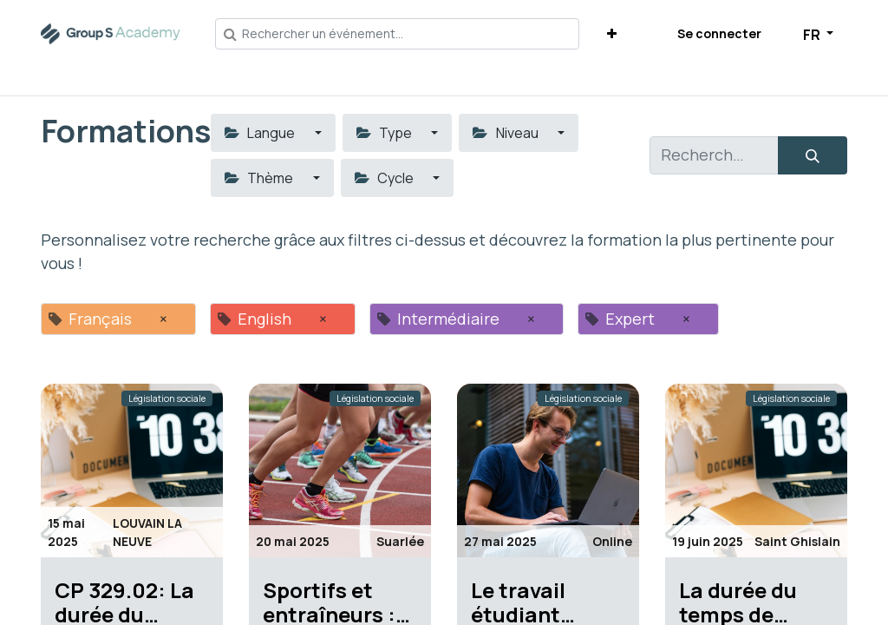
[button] (612, 33)
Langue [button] (261, 132)
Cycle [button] (385, 178)
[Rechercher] (812, 155)
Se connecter (719, 33)
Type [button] (385, 132)
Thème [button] (260, 178)
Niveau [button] (506, 132)
